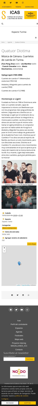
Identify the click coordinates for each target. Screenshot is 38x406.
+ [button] (4, 248)
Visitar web (6, 234)
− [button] (4, 251)
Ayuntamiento (6, 7)
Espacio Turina (7, 221)
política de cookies (21, 396)
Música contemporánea (9, 228)
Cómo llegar (32, 244)
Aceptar (27, 403)
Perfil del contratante (19, 324)
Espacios (19, 328)
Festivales (19, 336)
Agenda (10, 42)
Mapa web (19, 339)
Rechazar (9, 403)
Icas (19, 321)
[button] (37, 23)
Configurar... (5, 399)
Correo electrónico (10, 356)
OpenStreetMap (26, 285)
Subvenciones (29, 7)
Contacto (19, 350)
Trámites (18, 7)
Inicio (3, 42)
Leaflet (18, 285)
